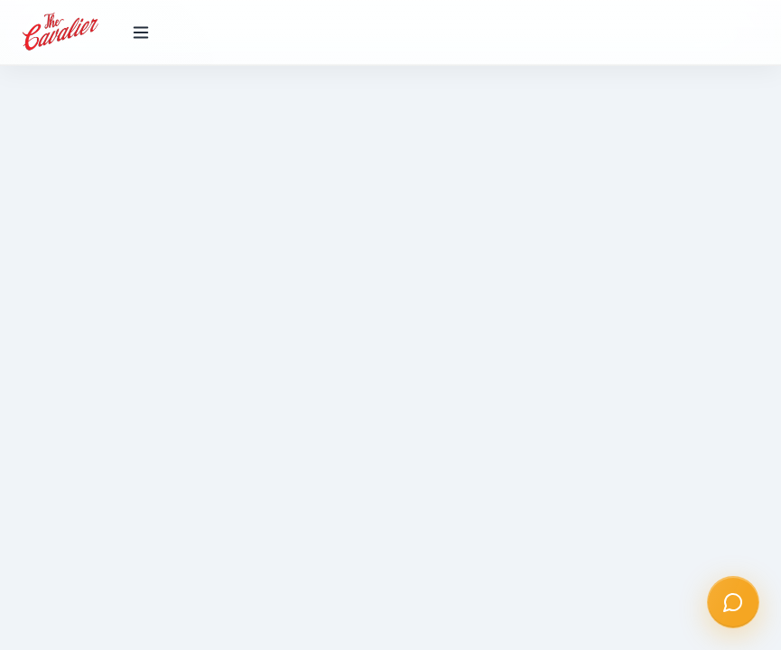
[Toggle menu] (141, 32)
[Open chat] (733, 602)
